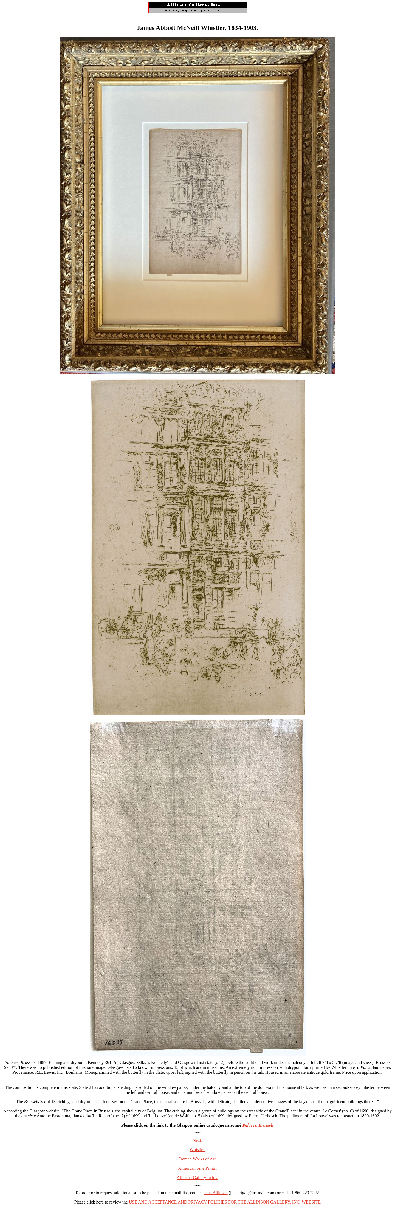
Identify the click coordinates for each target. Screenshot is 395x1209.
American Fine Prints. (197, 1168)
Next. (197, 1140)
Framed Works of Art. (197, 1159)
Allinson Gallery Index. (197, 1177)
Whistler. (197, 1149)
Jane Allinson (216, 1192)
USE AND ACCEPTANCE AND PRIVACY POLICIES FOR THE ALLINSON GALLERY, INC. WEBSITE (225, 1202)
